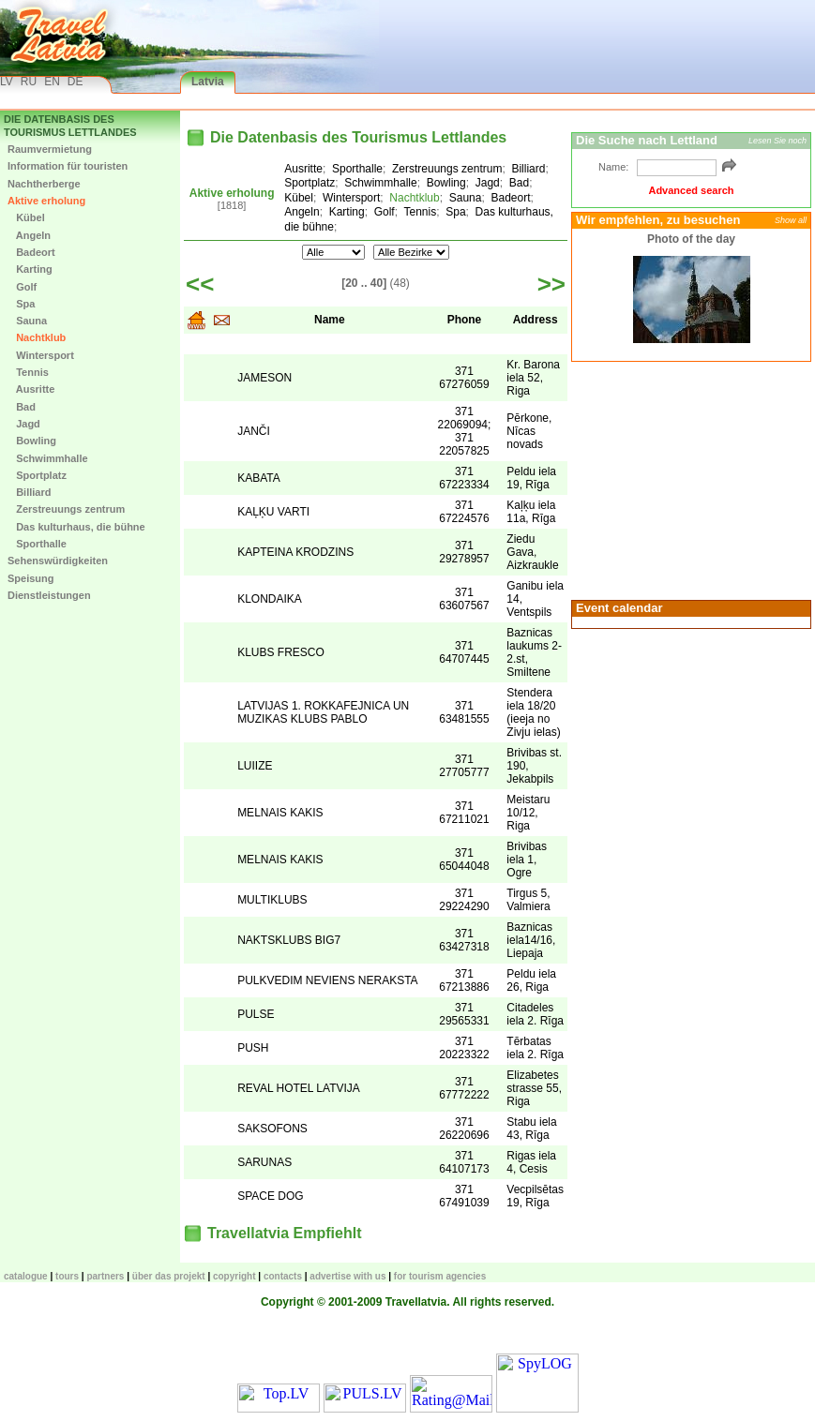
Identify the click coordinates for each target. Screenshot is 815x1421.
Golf (22, 286)
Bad (22, 406)
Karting (30, 269)
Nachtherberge (44, 183)
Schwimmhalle (48, 458)
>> (551, 284)
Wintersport (41, 355)
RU (29, 81)
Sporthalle (37, 543)
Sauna (27, 320)
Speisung (31, 578)
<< (200, 284)
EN (52, 81)
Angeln (29, 235)
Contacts (283, 1276)
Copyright (234, 1276)
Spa (21, 303)
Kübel (26, 217)
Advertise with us (347, 1276)
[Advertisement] (688, 479)
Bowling (32, 440)
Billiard (29, 492)
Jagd (24, 423)
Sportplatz (37, 475)
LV (6, 81)
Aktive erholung (46, 200)
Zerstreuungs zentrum (66, 509)
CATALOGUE (26, 1276)
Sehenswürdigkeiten (58, 560)
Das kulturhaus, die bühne (76, 526)
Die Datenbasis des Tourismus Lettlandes (70, 125)
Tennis (28, 372)
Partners (105, 1276)
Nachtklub (37, 337)
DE (75, 81)
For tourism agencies (440, 1276)
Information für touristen (68, 166)
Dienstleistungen (49, 595)
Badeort (31, 252)
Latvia (207, 81)
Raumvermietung (50, 149)
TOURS (67, 1276)
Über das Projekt (168, 1276)
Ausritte (31, 389)
